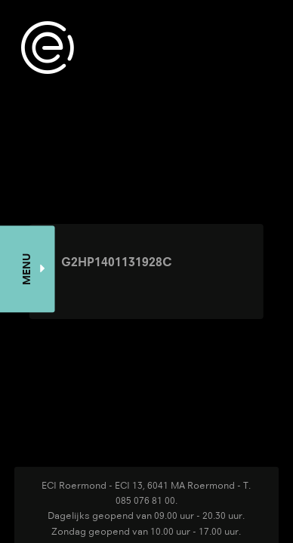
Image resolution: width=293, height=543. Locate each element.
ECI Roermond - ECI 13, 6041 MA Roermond (138, 485)
